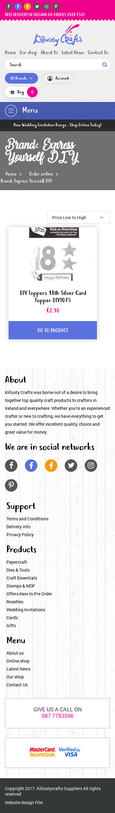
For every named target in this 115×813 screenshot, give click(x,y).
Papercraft (16, 562)
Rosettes (14, 602)
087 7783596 (58, 715)
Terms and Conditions (27, 519)
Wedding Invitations (25, 609)
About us (15, 653)
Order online (41, 174)
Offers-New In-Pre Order (29, 594)
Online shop (17, 661)
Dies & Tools (18, 570)
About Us (49, 52)
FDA (39, 802)
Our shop (28, 52)
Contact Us (98, 52)
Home (10, 52)
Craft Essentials (21, 578)
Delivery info (18, 526)
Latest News (73, 52)
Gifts (11, 625)
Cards (12, 617)
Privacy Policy (20, 534)
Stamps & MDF (20, 586)
